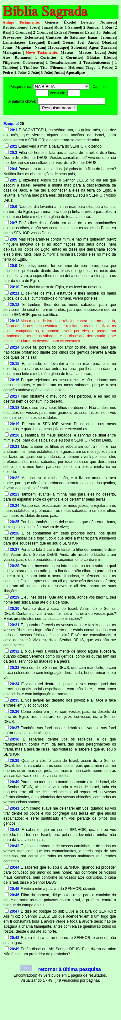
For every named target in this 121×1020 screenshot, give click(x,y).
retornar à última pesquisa (69, 969)
